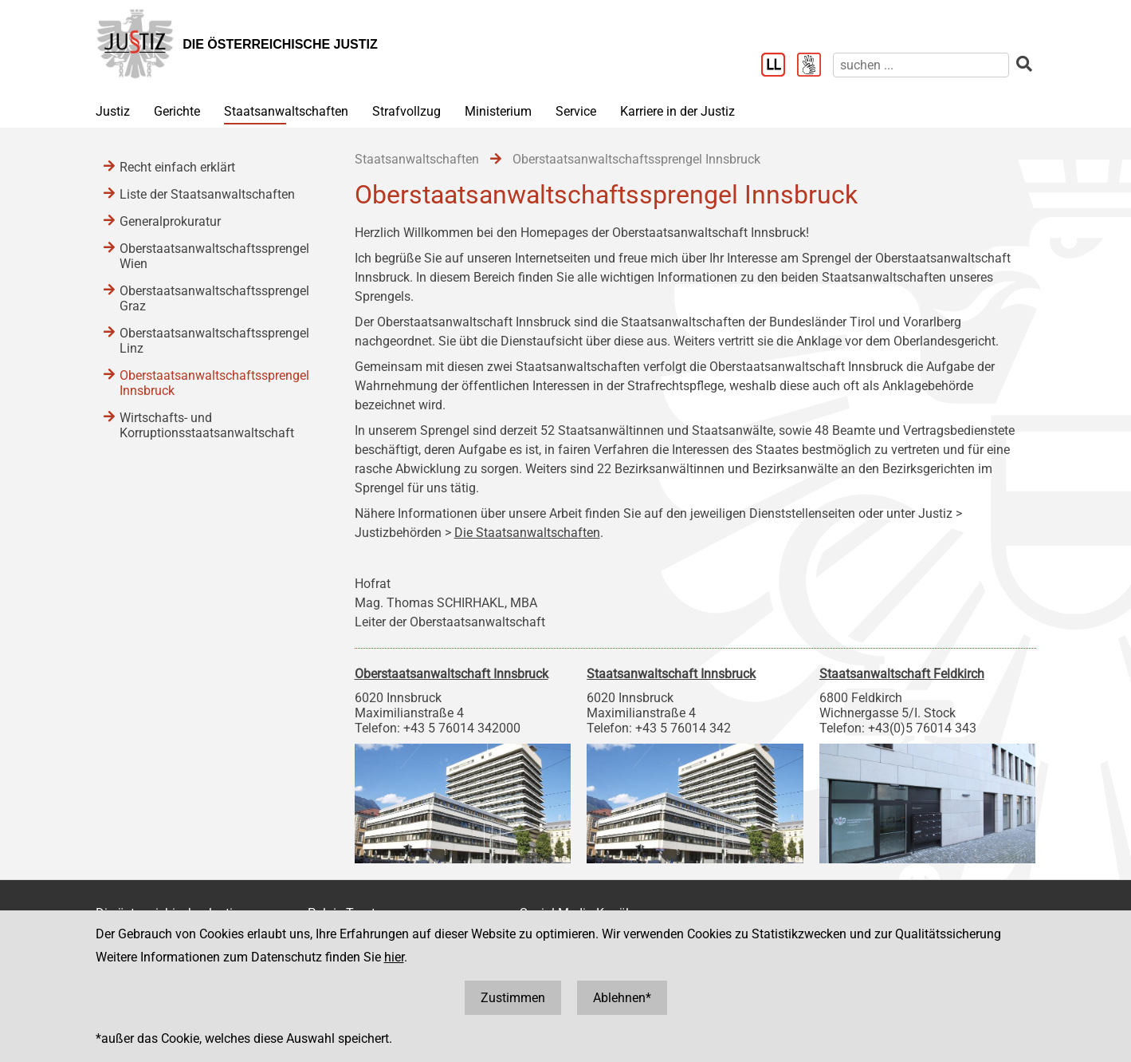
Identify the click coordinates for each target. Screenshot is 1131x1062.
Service (576, 111)
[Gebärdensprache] (815, 66)
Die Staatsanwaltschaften (527, 532)
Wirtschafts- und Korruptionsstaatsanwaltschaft (207, 425)
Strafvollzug (406, 111)
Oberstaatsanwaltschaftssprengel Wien (214, 256)
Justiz (113, 111)
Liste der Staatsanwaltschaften (207, 194)
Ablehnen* (622, 997)
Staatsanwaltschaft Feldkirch (901, 673)
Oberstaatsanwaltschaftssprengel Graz (214, 298)
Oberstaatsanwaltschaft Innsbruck (451, 673)
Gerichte (177, 111)
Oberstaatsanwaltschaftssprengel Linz (214, 341)
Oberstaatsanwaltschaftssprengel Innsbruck (214, 383)
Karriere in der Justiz (677, 111)
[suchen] (921, 65)
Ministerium (498, 111)
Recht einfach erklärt (177, 167)
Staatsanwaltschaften (286, 111)
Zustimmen (513, 997)
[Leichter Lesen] (779, 66)
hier (394, 957)
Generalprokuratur (170, 221)
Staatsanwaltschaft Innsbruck (671, 673)
